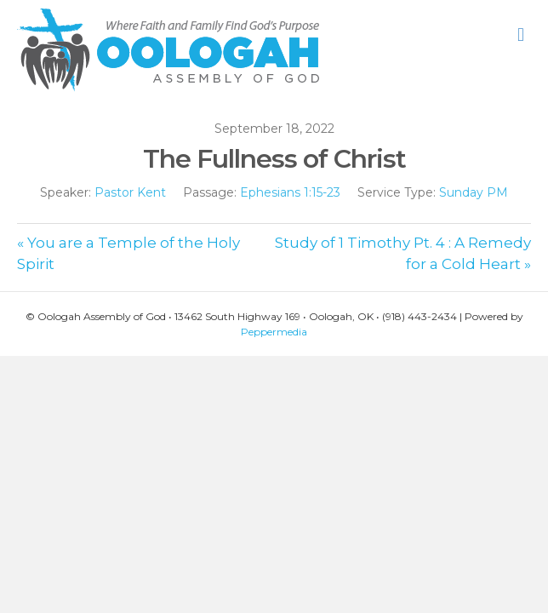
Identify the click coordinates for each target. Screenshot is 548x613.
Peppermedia (274, 331)
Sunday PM (473, 192)
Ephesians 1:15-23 (290, 192)
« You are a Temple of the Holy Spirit (128, 253)
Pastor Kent (130, 192)
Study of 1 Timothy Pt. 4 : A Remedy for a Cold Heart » (403, 253)
